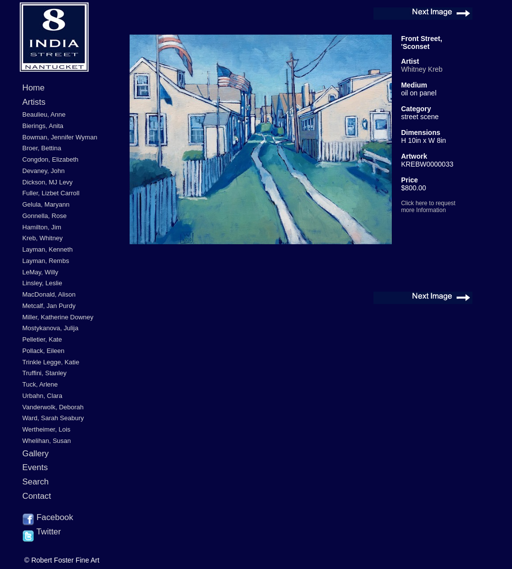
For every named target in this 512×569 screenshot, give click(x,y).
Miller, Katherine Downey (57, 317)
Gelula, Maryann (45, 204)
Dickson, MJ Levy (47, 182)
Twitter (41, 532)
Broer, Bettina (41, 148)
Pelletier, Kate (42, 339)
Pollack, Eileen (43, 350)
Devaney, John (43, 171)
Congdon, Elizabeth (50, 159)
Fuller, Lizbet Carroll (51, 193)
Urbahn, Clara (42, 395)
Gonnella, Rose (44, 215)
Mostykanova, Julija (50, 328)
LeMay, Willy (40, 272)
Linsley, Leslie (42, 283)
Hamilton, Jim (41, 227)
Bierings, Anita (42, 126)
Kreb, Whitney (42, 238)
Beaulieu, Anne (43, 114)
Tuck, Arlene (40, 384)
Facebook (47, 518)
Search (35, 481)
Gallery (35, 453)
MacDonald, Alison (49, 294)
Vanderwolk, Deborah (53, 407)
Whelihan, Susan (46, 440)
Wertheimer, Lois (46, 429)
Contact (36, 496)
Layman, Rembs (45, 260)
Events (35, 467)
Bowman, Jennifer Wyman (59, 137)
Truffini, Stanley (44, 373)
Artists (34, 102)
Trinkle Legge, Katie (50, 362)
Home (33, 87)
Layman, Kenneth (47, 249)
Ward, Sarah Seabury (53, 418)
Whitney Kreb (422, 69)
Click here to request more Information (428, 207)
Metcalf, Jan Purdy (49, 305)
